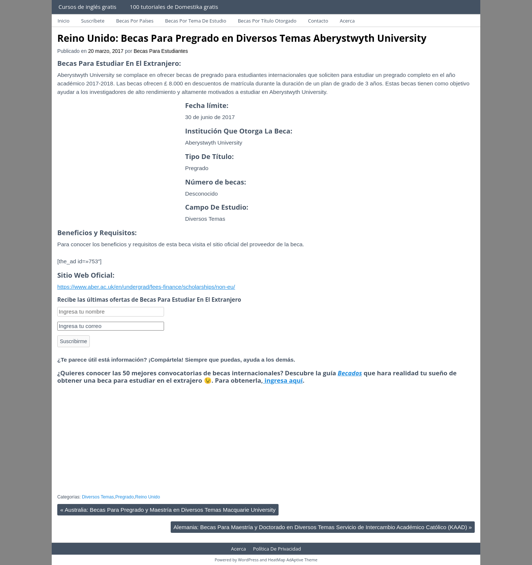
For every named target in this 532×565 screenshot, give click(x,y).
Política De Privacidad (277, 548)
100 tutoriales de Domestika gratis (174, 6)
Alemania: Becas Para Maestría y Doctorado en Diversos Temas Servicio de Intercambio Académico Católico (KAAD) (323, 527)
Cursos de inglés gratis (87, 6)
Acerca (347, 20)
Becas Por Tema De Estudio (195, 20)
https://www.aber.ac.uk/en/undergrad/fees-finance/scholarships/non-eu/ (146, 287)
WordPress (248, 559)
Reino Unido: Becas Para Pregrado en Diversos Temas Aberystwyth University (241, 38)
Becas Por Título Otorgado (267, 20)
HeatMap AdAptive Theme (292, 559)
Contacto (318, 20)
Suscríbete (92, 20)
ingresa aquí (283, 380)
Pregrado (124, 497)
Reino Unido (147, 497)
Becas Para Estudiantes (161, 51)
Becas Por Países (134, 20)
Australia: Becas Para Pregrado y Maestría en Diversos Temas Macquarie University (168, 510)
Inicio (63, 20)
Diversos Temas (98, 497)
